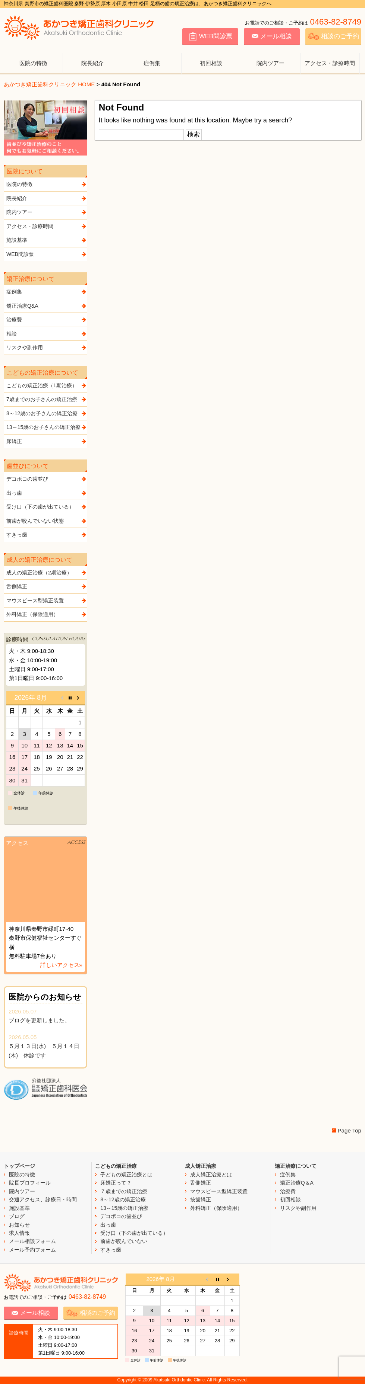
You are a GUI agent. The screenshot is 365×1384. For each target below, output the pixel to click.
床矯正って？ (116, 1183)
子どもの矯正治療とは (126, 1175)
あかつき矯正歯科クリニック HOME (49, 84)
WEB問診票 (210, 36)
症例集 (152, 63)
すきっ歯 (46, 535)
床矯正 (46, 441)
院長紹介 (92, 63)
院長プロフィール (30, 1183)
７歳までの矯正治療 (123, 1191)
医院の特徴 (33, 63)
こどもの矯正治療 (116, 1166)
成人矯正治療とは (211, 1175)
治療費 (46, 319)
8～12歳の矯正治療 (122, 1199)
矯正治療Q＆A (297, 1183)
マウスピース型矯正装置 (46, 600)
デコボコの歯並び (46, 479)
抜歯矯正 (200, 1199)
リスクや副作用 (46, 347)
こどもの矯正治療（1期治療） (46, 385)
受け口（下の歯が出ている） (46, 507)
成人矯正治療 (200, 1166)
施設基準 (46, 240)
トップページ (19, 1166)
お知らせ (19, 1225)
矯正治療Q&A (46, 306)
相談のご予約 (333, 36)
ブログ (17, 1216)
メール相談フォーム (32, 1241)
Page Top (349, 1130)
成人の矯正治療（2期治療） (46, 572)
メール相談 (272, 36)
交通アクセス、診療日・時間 (43, 1199)
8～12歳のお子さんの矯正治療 (46, 413)
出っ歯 (46, 493)
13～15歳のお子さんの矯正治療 (46, 427)
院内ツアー (270, 63)
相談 (46, 334)
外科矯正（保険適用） (46, 614)
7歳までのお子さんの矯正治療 (46, 399)
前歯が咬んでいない (123, 1241)
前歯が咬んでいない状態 (46, 521)
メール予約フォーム (32, 1250)
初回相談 (211, 63)
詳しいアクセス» (61, 965)
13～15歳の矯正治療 (124, 1208)
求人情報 (19, 1233)
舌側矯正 (46, 586)
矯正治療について (296, 1166)
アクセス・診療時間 (330, 63)
